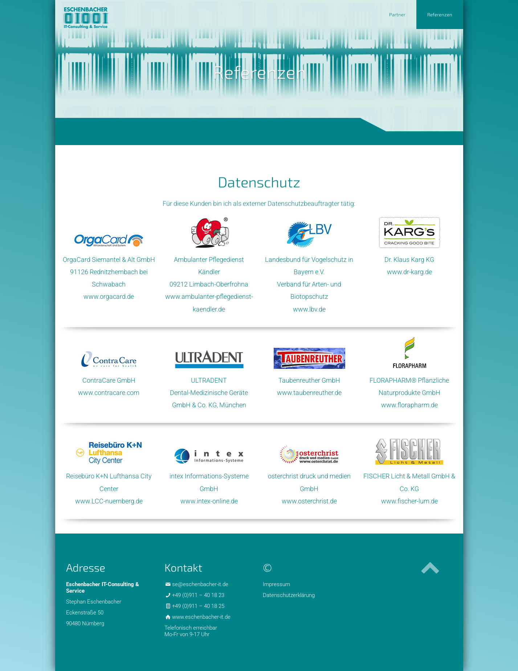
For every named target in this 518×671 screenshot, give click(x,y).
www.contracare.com (108, 392)
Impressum (276, 584)
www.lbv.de (309, 309)
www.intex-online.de (209, 501)
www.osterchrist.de (309, 501)
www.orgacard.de (108, 296)
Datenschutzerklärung (289, 595)
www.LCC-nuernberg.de (109, 501)
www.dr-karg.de (409, 272)
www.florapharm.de (409, 405)
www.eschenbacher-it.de (201, 617)
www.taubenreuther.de (309, 392)
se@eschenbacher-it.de (200, 584)
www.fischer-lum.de (409, 501)
